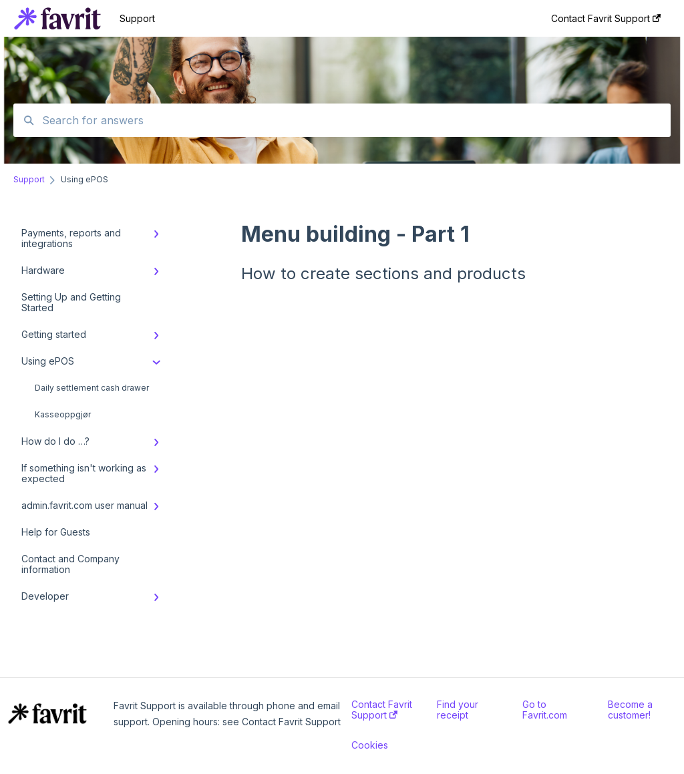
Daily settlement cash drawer (92, 388)
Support (137, 18)
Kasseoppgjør (63, 414)
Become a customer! (630, 710)
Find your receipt (457, 710)
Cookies (369, 745)
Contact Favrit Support (381, 710)
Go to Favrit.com (544, 710)
